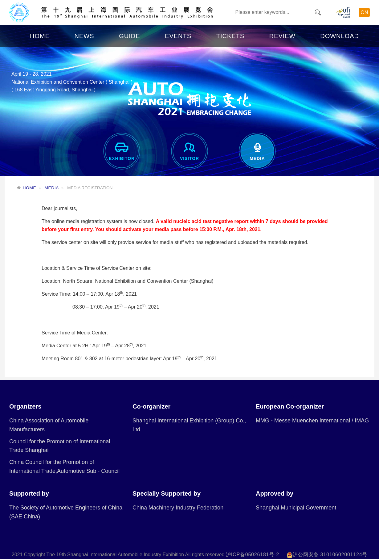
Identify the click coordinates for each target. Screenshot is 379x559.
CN (364, 12)
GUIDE (129, 36)
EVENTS (178, 36)
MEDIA (52, 188)
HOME (40, 36)
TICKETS (230, 36)
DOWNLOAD (339, 36)
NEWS (84, 36)
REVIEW (282, 36)
